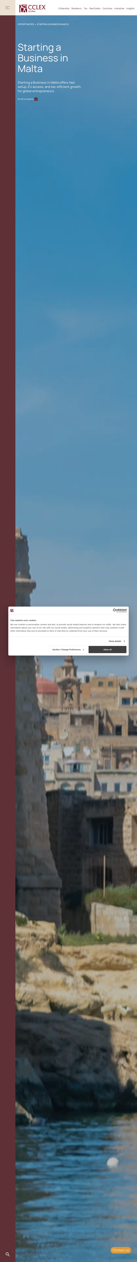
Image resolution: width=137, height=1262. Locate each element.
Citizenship (63, 8)
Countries (107, 8)
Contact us (121, 1250)
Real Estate (94, 8)
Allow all (107, 649)
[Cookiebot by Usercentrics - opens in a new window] (115, 611)
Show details (115, 641)
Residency (76, 8)
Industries (119, 8)
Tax (85, 8)
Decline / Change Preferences (68, 649)
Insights (130, 8)
